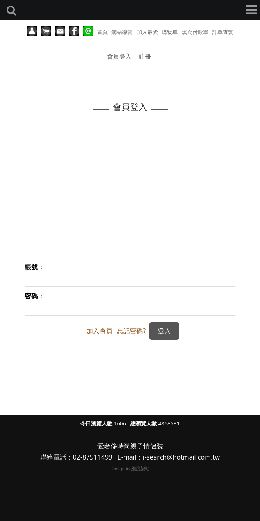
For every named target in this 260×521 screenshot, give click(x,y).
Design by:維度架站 (130, 468)
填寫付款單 (195, 32)
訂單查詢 (222, 32)
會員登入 (119, 56)
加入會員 (99, 330)
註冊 (145, 56)
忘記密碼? (131, 330)
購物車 (170, 32)
